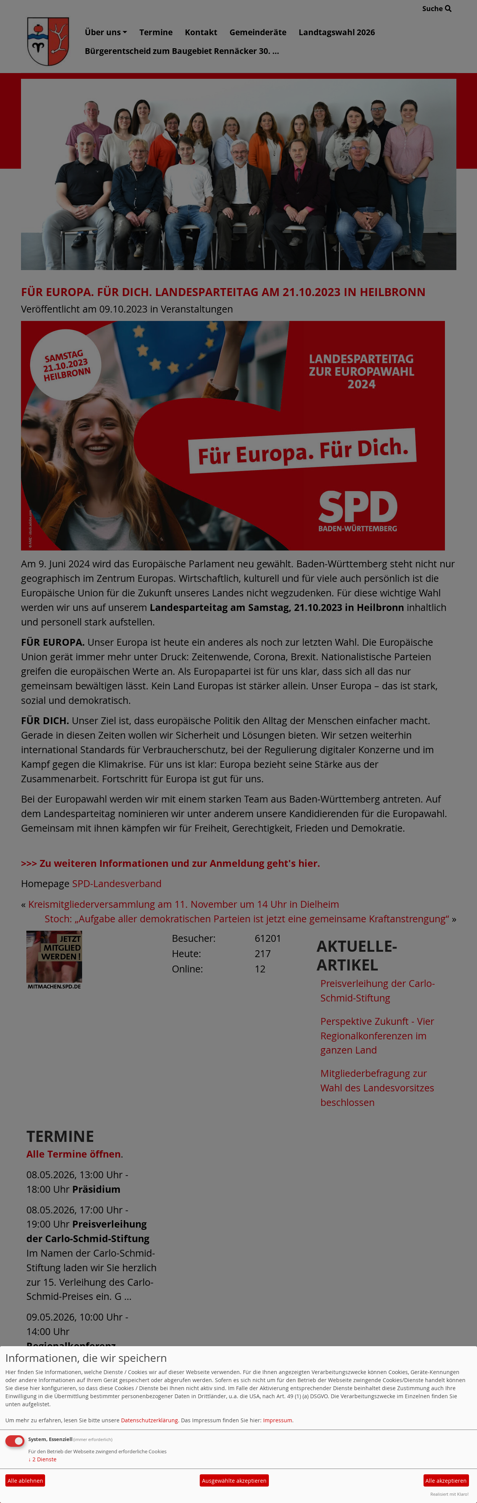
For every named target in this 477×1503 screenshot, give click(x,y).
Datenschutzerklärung (149, 1420)
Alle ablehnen (25, 1480)
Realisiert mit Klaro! (449, 1494)
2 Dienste (42, 1459)
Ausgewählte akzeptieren (234, 1480)
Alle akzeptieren (446, 1480)
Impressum (277, 1420)
